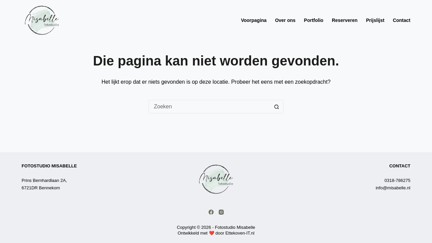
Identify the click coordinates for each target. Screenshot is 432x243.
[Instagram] (221, 212)
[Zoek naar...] (209, 106)
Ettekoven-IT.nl (239, 233)
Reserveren (344, 20)
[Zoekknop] (277, 106)
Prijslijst (375, 20)
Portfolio (314, 20)
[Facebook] (211, 212)
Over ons (285, 20)
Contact (401, 20)
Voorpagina (254, 20)
